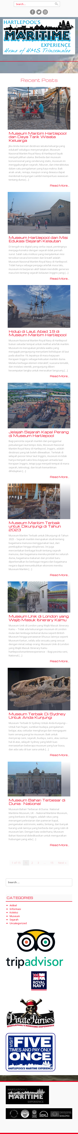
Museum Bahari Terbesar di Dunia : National (37, 802)
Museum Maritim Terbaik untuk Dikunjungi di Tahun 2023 (35, 526)
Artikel (13, 905)
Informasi (15, 909)
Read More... (59, 185)
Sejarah (14, 919)
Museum (15, 916)
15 (51, 863)
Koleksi (14, 912)
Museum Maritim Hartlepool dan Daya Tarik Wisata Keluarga (37, 137)
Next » (62, 863)
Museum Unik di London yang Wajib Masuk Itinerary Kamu (39, 618)
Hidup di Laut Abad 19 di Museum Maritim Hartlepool (37, 333)
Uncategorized (18, 923)
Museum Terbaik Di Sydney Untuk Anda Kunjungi (37, 715)
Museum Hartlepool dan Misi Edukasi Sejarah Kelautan (38, 239)
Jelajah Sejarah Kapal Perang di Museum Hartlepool (39, 433)
